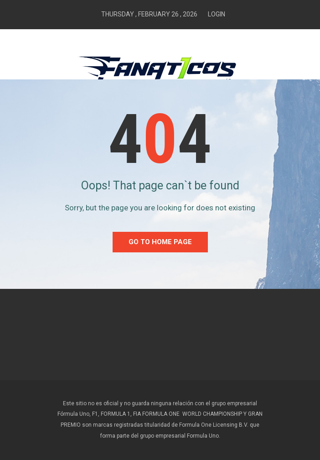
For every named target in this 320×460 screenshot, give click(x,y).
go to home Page (160, 242)
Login (216, 14)
